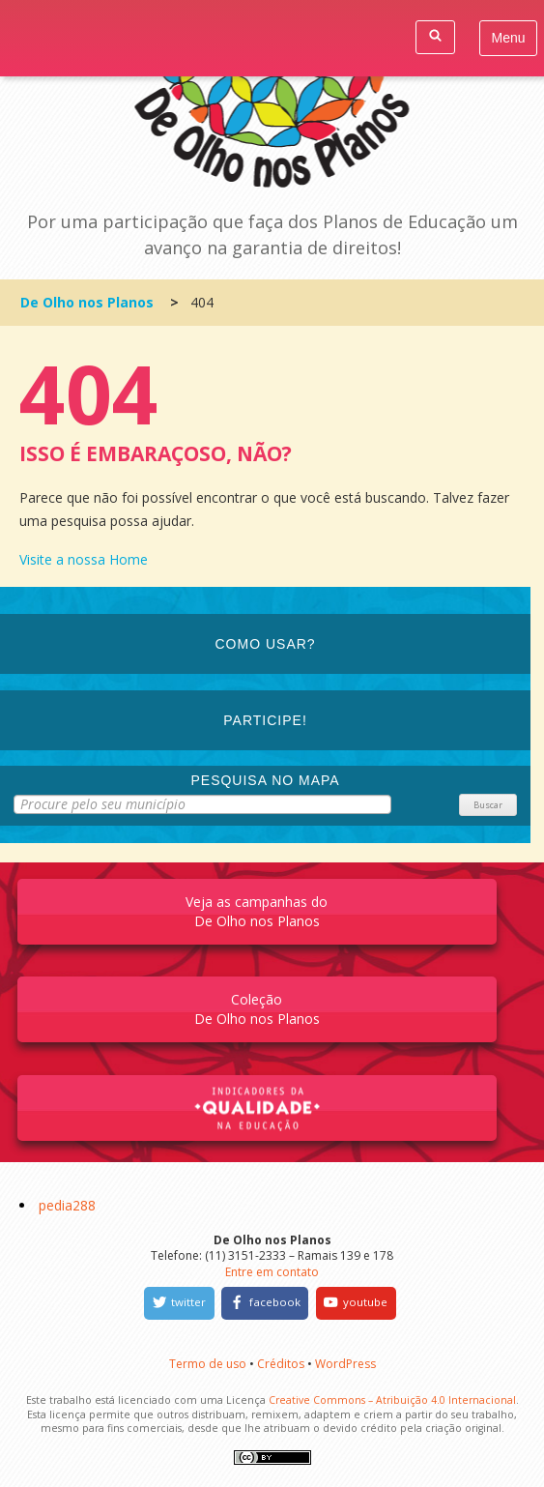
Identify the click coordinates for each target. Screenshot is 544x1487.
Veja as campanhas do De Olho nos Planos (257, 911)
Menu (509, 37)
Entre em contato (272, 1272)
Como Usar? (265, 644)
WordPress (345, 1364)
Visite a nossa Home (83, 559)
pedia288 (67, 1205)
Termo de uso (207, 1364)
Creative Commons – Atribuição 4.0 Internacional (392, 1400)
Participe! (265, 720)
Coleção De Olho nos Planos (257, 1009)
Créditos (280, 1364)
